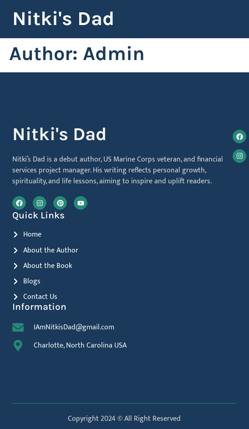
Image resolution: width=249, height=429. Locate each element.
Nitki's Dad (63, 18)
